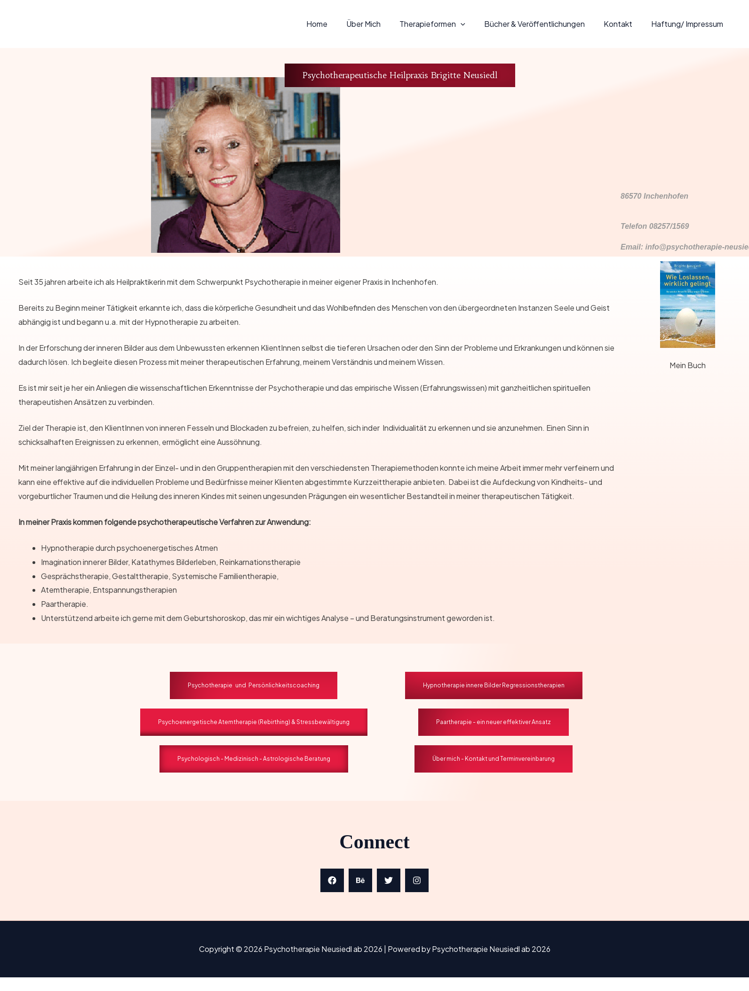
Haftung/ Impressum (689, 24)
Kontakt (623, 24)
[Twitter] (388, 880)
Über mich (380, 24)
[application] (473, 24)
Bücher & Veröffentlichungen (544, 24)
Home (337, 24)
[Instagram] (417, 880)
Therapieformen (445, 24)
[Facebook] (332, 880)
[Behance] (360, 880)
